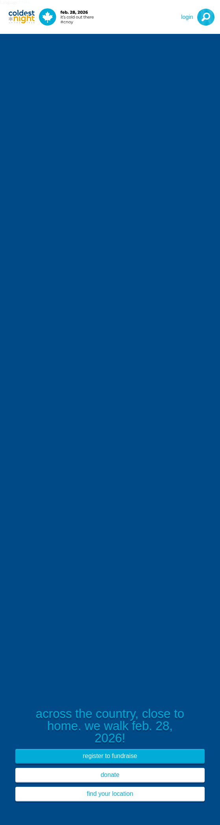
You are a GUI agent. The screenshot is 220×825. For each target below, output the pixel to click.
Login (187, 17)
